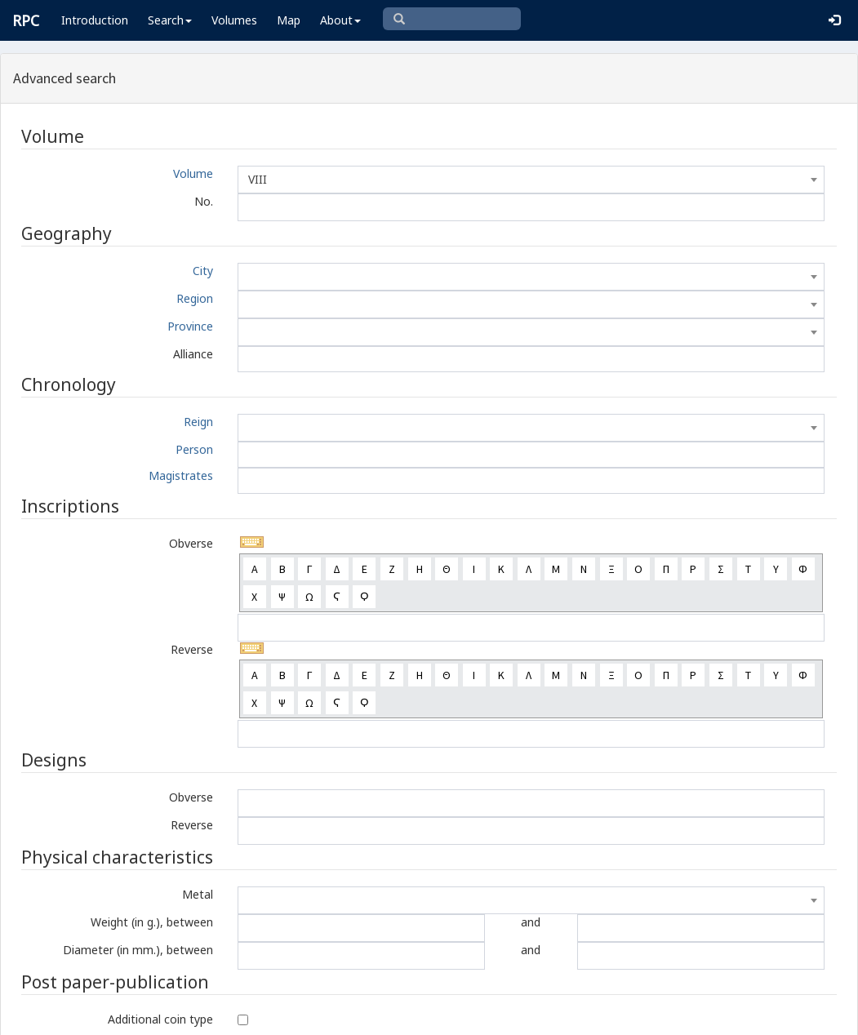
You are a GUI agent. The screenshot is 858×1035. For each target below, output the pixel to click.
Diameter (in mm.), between (138, 949)
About (340, 20)
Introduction (94, 20)
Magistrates (181, 475)
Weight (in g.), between (152, 922)
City (203, 270)
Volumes (234, 20)
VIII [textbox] (257, 179)
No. (203, 201)
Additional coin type (160, 1019)
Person (194, 449)
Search (170, 20)
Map (288, 20)
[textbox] (531, 276)
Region (194, 298)
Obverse (191, 543)
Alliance (193, 354)
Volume (193, 173)
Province (190, 326)
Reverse (192, 649)
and (530, 922)
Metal (197, 894)
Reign (198, 421)
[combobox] (531, 179)
